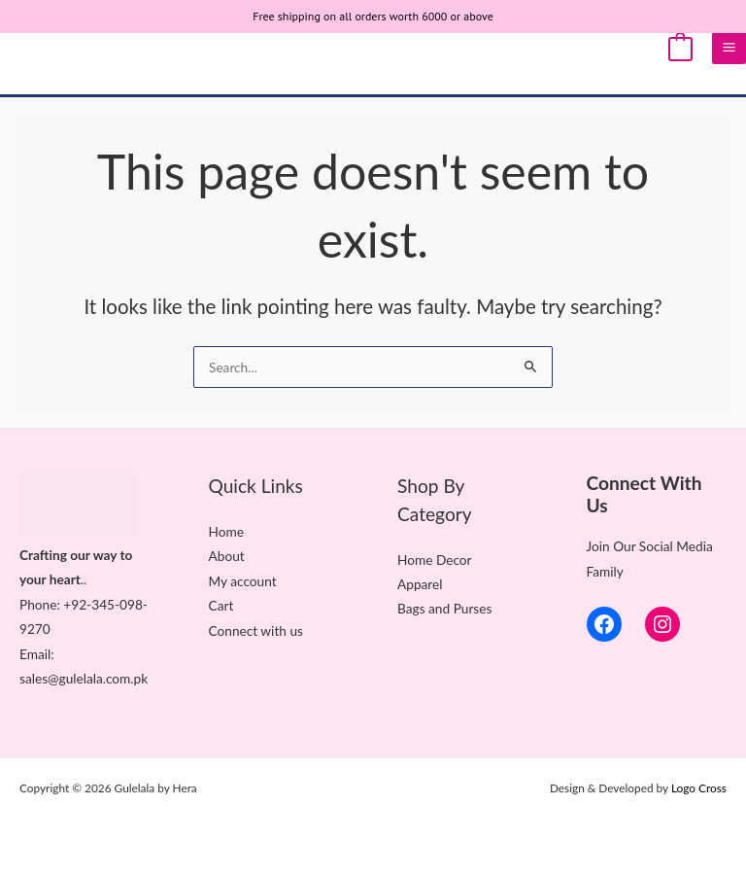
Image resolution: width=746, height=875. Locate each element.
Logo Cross (699, 788)
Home (226, 531)
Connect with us (256, 630)
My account (243, 581)
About (227, 555)
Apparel (420, 584)
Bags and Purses (444, 608)
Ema (32, 654)
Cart (221, 605)
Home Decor (434, 559)
